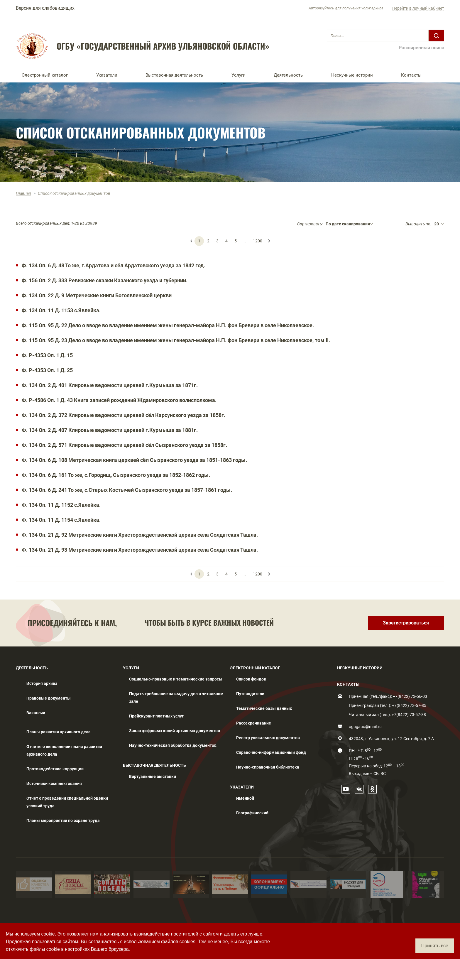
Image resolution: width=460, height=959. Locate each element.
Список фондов (251, 679)
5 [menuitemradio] (235, 241)
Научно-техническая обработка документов (173, 745)
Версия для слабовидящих (45, 8)
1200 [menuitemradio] (257, 241)
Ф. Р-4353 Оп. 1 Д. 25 (47, 370)
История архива (42, 683)
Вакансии (35, 712)
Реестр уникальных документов (268, 737)
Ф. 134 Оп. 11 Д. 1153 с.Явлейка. (61, 310)
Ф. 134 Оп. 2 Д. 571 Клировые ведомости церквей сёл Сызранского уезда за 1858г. (124, 445)
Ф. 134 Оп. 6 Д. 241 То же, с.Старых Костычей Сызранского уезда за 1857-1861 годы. (127, 490)
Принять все (434, 945)
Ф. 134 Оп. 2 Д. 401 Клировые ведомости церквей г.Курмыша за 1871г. (110, 385)
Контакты (411, 75)
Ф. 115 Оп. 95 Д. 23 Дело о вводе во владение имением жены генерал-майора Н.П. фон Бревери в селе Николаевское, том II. (176, 340)
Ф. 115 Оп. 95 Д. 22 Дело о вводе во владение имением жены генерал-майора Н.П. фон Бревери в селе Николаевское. (168, 325)
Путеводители (250, 693)
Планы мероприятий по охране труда (63, 820)
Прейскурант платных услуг (156, 716)
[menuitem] (269, 238)
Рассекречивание (253, 723)
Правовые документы (48, 698)
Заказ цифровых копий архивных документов (174, 730)
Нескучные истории (352, 75)
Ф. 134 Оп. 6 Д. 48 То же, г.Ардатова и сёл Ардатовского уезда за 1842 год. (113, 265)
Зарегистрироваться (406, 623)
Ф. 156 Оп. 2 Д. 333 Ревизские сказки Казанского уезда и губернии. (104, 280)
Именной (245, 798)
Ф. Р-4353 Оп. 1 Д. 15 (47, 355)
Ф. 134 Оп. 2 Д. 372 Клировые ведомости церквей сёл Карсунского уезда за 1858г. (123, 415)
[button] (53, 75)
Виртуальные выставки (152, 776)
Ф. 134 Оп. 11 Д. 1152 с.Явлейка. (61, 505)
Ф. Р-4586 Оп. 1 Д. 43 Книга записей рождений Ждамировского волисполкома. (119, 400)
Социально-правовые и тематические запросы (175, 679)
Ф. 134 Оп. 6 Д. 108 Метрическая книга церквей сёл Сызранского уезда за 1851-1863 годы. (134, 460)
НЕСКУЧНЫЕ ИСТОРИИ (360, 668)
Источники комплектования (54, 783)
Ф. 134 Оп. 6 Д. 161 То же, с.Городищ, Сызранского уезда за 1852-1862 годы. (116, 475)
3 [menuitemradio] (217, 241)
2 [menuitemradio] (208, 241)
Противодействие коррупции (55, 768)
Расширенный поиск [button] (421, 48)
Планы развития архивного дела (58, 732)
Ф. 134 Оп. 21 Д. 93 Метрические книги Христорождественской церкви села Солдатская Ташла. (140, 550)
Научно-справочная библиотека (267, 767)
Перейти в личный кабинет (418, 8)
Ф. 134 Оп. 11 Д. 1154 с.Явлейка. (61, 520)
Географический (252, 813)
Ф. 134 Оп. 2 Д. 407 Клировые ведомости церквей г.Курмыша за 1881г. (110, 430)
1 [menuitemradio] (199, 241)
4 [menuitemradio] (226, 241)
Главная (23, 193)
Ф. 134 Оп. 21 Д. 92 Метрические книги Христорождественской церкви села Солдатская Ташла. (140, 535)
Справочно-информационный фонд (271, 752)
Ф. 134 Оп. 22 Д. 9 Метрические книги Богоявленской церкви (97, 295)
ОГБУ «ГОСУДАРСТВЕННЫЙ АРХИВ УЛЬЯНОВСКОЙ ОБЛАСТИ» (163, 46)
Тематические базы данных (264, 708)
